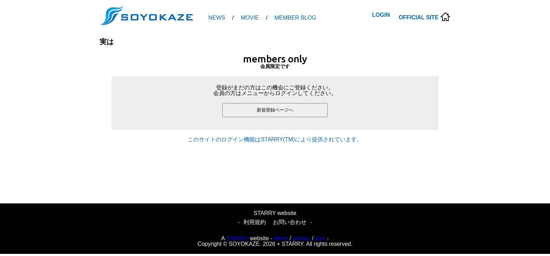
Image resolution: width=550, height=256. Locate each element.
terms (281, 238)
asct (320, 238)
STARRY (237, 238)
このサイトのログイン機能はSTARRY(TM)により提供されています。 (275, 139)
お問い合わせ (290, 222)
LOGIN (381, 15)
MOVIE (250, 18)
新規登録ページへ (275, 110)
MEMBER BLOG (295, 18)
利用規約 (254, 222)
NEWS (216, 18)
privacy (301, 238)
